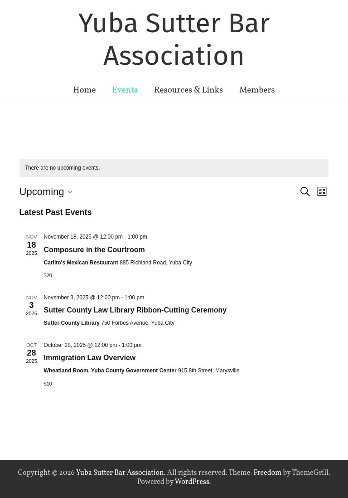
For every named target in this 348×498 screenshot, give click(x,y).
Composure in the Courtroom (94, 250)
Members (257, 90)
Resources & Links (188, 90)
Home (84, 90)
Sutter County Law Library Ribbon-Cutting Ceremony (135, 310)
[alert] (174, 168)
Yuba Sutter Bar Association (174, 39)
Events (125, 90)
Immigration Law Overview (90, 357)
